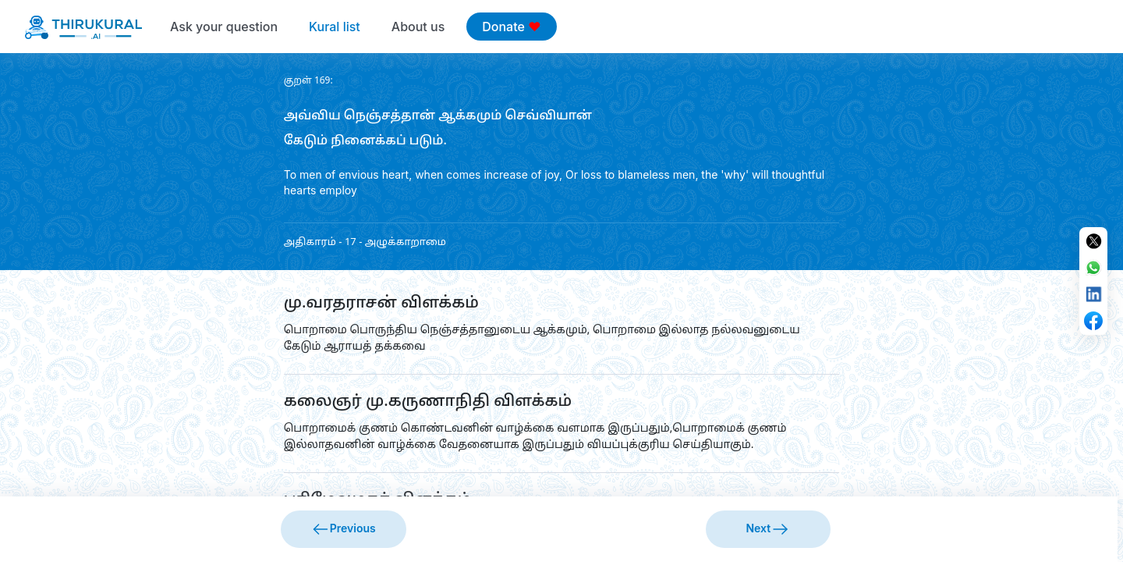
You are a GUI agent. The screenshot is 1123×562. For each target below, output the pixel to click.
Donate (511, 26)
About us (418, 26)
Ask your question (224, 26)
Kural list (334, 26)
